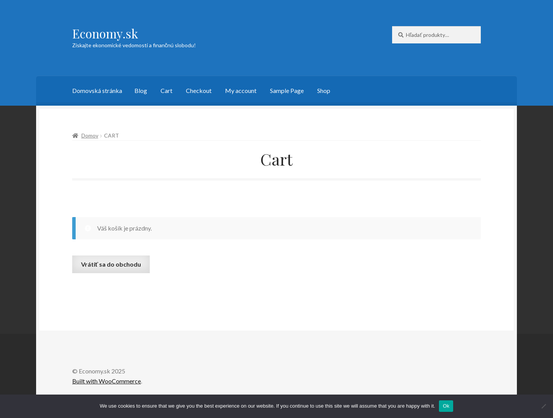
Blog (140, 90)
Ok (446, 406)
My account (241, 90)
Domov (89, 135)
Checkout (199, 90)
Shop (323, 90)
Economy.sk (105, 33)
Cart (166, 90)
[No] (543, 406)
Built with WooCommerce (106, 381)
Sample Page (287, 90)
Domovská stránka (97, 90)
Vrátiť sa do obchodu (111, 264)
